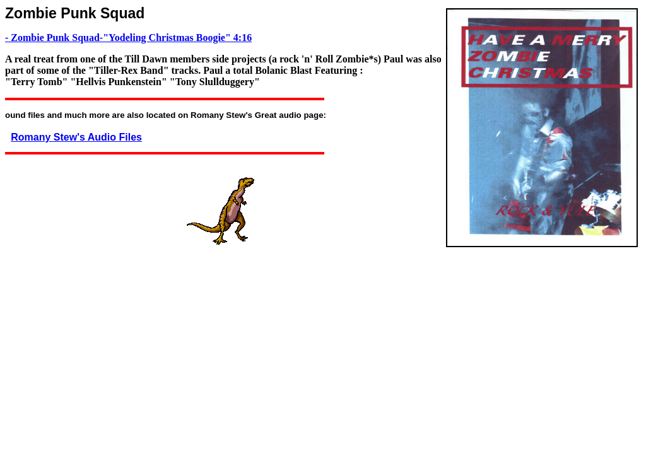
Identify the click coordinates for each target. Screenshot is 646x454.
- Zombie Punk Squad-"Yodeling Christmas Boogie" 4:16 (128, 37)
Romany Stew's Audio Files (76, 137)
